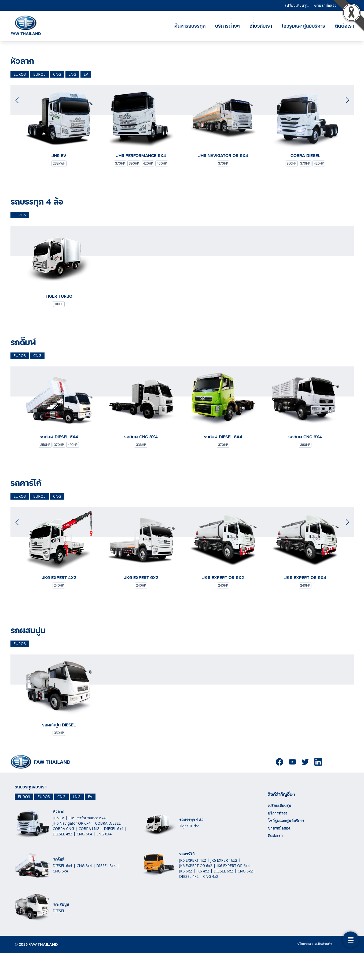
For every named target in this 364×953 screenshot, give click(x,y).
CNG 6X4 (84, 833)
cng (57, 74)
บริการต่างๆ (227, 25)
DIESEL (59, 910)
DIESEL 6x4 (113, 828)
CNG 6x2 (245, 871)
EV (90, 796)
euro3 (20, 74)
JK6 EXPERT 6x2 (224, 860)
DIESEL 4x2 (62, 833)
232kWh (59, 163)
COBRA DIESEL (107, 823)
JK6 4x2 (202, 871)
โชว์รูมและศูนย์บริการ (303, 25)
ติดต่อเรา (275, 835)
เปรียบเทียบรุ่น (297, 5)
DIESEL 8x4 (106, 865)
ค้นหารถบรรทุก (189, 25)
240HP (59, 585)
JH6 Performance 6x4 (86, 817)
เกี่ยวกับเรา (260, 25)
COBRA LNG (89, 828)
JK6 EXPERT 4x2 (192, 860)
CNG (61, 796)
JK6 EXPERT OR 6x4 (233, 865)
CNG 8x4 (84, 865)
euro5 (39, 74)
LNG (76, 796)
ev (86, 74)
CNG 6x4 (60, 871)
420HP (148, 163)
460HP (162, 163)
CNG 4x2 (210, 876)
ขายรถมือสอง (325, 5)
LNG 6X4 (104, 833)
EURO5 (44, 796)
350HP (291, 163)
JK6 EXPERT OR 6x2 (195, 865)
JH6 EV (58, 817)
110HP (58, 304)
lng (72, 74)
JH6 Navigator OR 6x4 (72, 823)
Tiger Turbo (189, 825)
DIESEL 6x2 (223, 871)
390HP (134, 163)
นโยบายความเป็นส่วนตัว (314, 943)
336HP (141, 444)
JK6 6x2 (185, 871)
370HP (120, 163)
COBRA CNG (63, 828)
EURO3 (24, 796)
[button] (347, 98)
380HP (305, 444)
